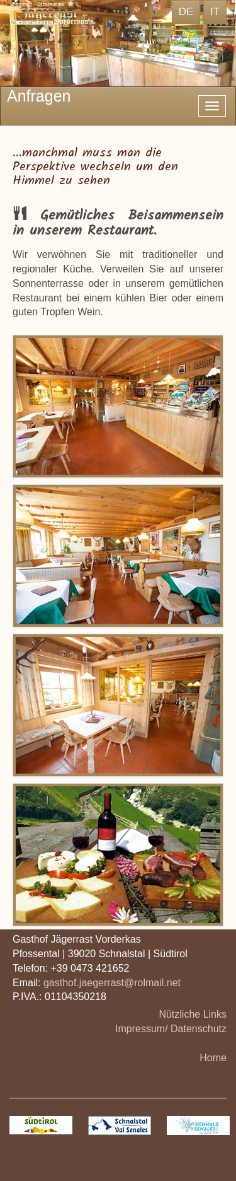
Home (213, 1057)
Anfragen (38, 96)
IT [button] (215, 12)
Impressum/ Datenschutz (171, 1028)
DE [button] (186, 12)
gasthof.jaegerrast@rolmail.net (112, 982)
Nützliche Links (193, 1014)
